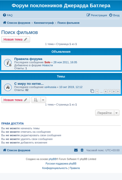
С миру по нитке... (29, 84)
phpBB (52, 159)
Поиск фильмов (19, 32)
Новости (47, 65)
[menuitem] (8, 15)
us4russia (50, 87)
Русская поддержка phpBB (61, 163)
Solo (47, 62)
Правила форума (28, 59)
